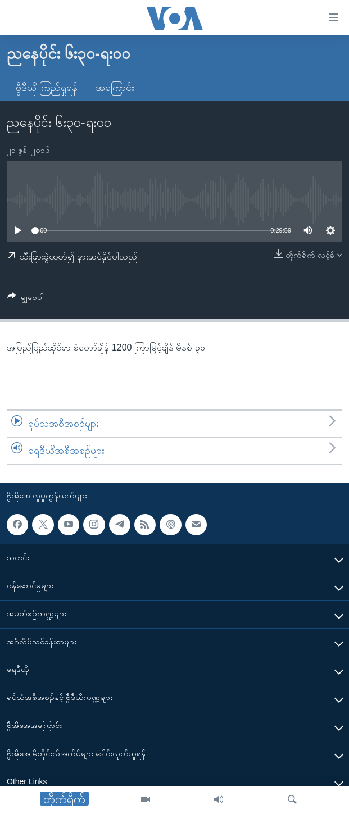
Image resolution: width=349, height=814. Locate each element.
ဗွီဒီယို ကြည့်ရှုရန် (47, 87)
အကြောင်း (115, 87)
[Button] (25, 299)
